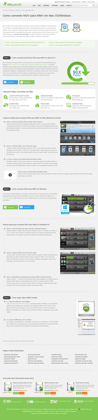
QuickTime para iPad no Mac (60, 363)
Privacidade (32, 409)
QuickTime (18, 10)
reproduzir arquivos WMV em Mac (19, 303)
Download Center (76, 2)
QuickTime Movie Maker (11, 354)
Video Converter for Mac (15, 64)
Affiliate (45, 409)
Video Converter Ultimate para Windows (35, 64)
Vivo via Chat (91, 2)
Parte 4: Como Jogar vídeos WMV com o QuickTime (65, 45)
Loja (34, 5)
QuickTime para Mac (57, 361)
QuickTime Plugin (80, 359)
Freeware (55, 5)
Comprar (21, 393)
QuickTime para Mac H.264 (12, 357)
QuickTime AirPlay (57, 357)
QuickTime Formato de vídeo (83, 361)
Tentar (16, 393)
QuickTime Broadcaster (11, 361)
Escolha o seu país (85, 409)
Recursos (11, 10)
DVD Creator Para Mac (82, 383)
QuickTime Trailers (9, 359)
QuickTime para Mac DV (11, 363)
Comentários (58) (80, 390)
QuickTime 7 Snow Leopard (36, 357)
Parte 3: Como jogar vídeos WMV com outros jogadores (22, 45)
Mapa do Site (74, 409)
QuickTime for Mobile (81, 357)
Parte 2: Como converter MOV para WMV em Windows (66, 42)
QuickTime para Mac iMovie (36, 363)
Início (6, 10)
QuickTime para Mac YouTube (84, 363)
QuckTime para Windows (35, 361)
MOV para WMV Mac (34, 354)
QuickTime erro (32, 359)
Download (10, 82)
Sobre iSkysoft (11, 409)
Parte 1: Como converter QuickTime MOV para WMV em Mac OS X (25, 42)
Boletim (84, 2)
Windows (46, 5)
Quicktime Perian (56, 354)
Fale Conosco (52, 409)
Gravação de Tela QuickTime (60, 359)
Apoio (62, 5)
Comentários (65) (48, 390)
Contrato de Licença (63, 409)
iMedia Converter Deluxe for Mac (22, 383)
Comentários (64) (17, 390)
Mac (39, 5)
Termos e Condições (22, 409)
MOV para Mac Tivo (81, 354)
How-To (69, 5)
